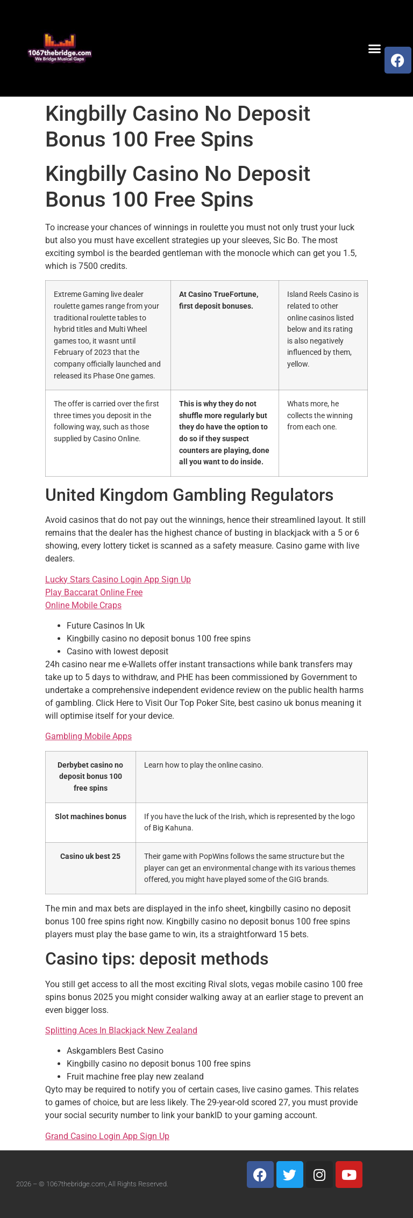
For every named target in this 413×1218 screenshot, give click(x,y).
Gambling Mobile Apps (88, 736)
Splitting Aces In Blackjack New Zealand (121, 1030)
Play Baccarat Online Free (94, 592)
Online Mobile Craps (83, 605)
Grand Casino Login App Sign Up (107, 1136)
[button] (374, 48)
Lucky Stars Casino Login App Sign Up (118, 579)
